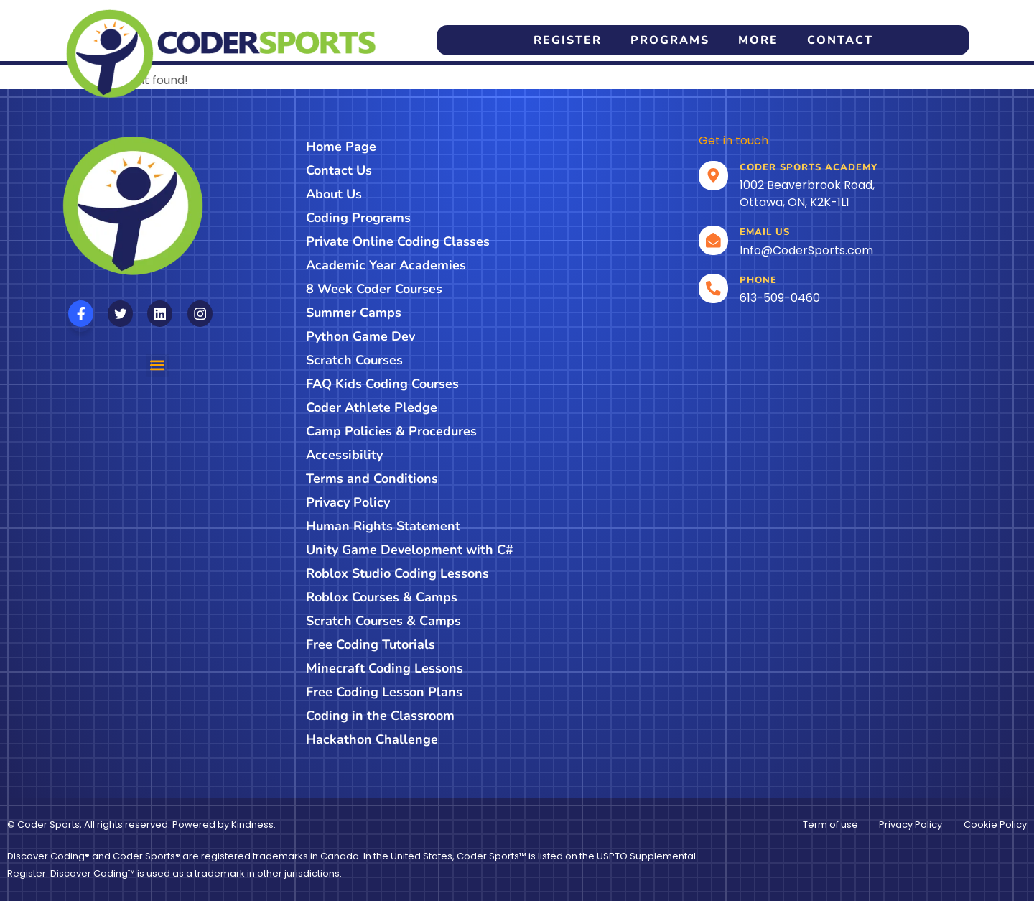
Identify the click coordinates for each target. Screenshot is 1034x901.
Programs (669, 40)
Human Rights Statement (383, 526)
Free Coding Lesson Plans (384, 692)
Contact (840, 40)
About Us (334, 194)
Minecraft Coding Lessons (384, 668)
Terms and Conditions (372, 478)
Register (568, 40)
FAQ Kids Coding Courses (382, 383)
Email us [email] (765, 232)
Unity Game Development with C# (409, 549)
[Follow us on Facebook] (80, 313)
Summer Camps (353, 312)
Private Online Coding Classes (398, 241)
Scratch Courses (354, 360)
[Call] (714, 289)
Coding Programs (358, 217)
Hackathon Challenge (372, 739)
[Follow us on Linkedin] (159, 313)
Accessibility (344, 454)
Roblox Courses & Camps (381, 597)
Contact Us (339, 170)
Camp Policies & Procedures (391, 431)
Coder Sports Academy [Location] (809, 167)
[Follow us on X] (120, 313)
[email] (714, 241)
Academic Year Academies (386, 265)
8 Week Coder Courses (374, 288)
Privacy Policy (348, 502)
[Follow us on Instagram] (199, 313)
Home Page (341, 146)
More (758, 40)
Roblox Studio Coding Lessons (397, 573)
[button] (157, 365)
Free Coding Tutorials (370, 644)
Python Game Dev (360, 336)
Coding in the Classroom (380, 715)
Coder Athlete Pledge (371, 407)
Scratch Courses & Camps (383, 620)
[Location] (714, 176)
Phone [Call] (759, 280)
